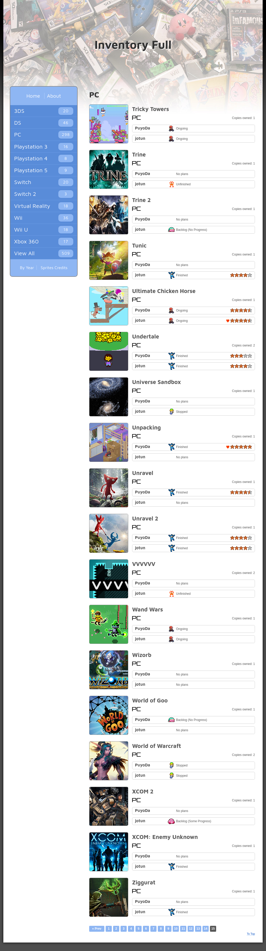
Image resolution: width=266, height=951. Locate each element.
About (54, 96)
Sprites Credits (54, 267)
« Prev (96, 928)
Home (33, 96)
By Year (27, 267)
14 (205, 928)
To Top (251, 933)
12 (190, 928)
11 (183, 928)
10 (175, 928)
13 (198, 928)
